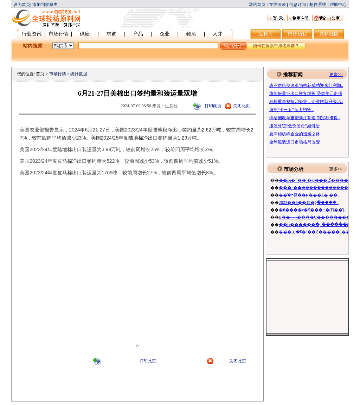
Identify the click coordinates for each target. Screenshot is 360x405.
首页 (40, 73)
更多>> (335, 169)
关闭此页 (241, 105)
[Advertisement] (137, 386)
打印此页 (213, 105)
